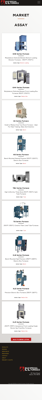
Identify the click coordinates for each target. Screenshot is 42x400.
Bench (24, 129)
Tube (24, 197)
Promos (4, 349)
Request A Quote (7, 360)
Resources (5, 353)
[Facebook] (36, 379)
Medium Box (24, 96)
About (4, 357)
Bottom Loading (24, 62)
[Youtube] (39, 379)
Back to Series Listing (21, 339)
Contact (4, 355)
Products (5, 347)
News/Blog (5, 351)
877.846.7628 (35, 376)
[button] (38, 1)
